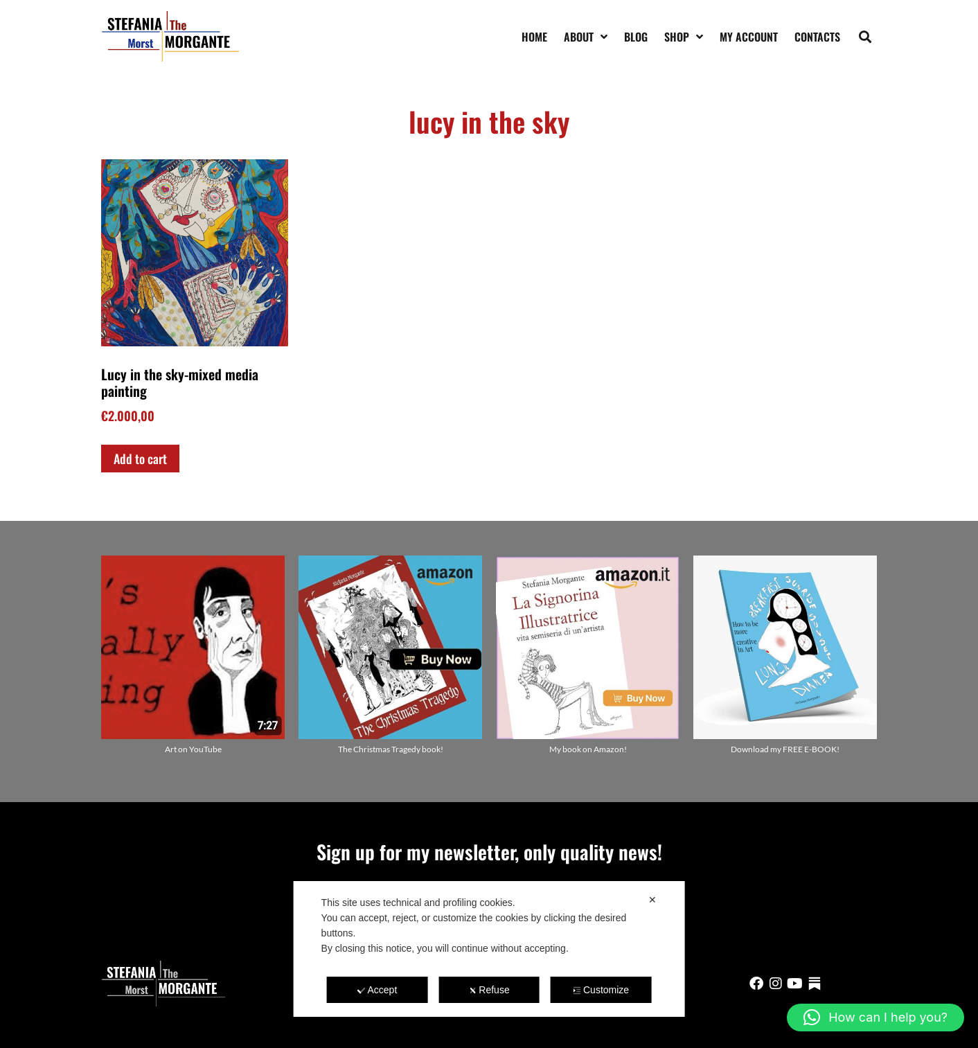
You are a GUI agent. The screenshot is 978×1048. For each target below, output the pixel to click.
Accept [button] (377, 989)
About (585, 36)
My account (749, 36)
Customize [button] (601, 989)
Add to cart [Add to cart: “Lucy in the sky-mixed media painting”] (140, 459)
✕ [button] (652, 899)
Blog (636, 36)
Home (534, 36)
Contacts (817, 36)
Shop (683, 36)
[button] (865, 36)
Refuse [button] (488, 989)
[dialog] (489, 949)
